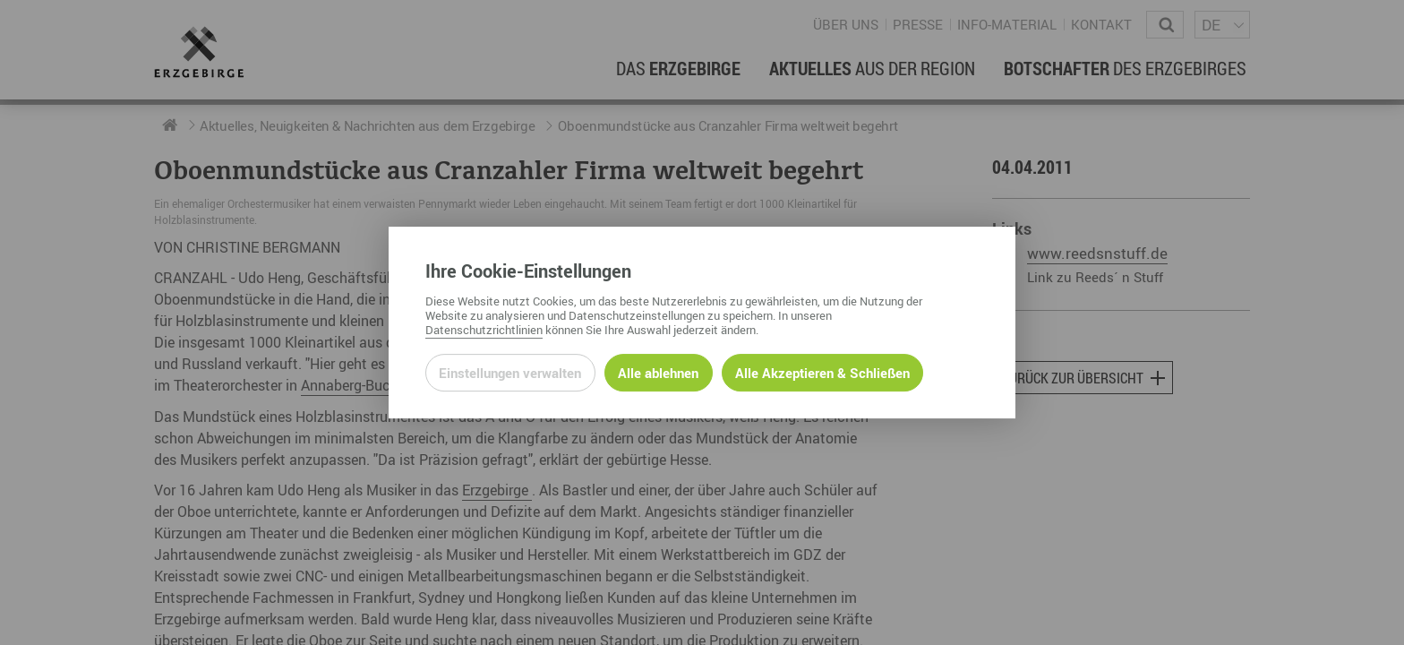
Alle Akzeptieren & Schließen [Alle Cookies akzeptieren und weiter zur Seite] (822, 373)
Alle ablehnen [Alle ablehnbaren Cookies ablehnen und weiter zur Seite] (658, 373)
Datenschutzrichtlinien (484, 330)
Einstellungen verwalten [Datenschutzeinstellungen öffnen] (510, 373)
